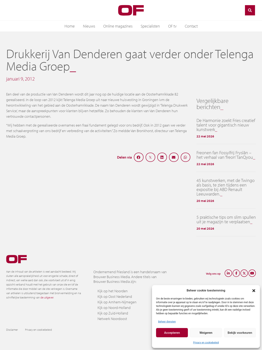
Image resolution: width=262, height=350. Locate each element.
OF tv (172, 26)
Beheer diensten (167, 321)
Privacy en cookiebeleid (206, 342)
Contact (191, 26)
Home (69, 26)
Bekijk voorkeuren (240, 333)
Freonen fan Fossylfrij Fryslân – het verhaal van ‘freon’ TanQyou (224, 155)
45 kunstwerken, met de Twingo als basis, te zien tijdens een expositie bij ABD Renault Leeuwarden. (225, 187)
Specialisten (150, 26)
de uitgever (46, 297)
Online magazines (117, 26)
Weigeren (206, 333)
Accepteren (172, 333)
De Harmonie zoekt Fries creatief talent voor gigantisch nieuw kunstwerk (225, 124)
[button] (254, 290)
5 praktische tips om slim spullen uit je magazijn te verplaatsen (226, 219)
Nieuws (89, 26)
